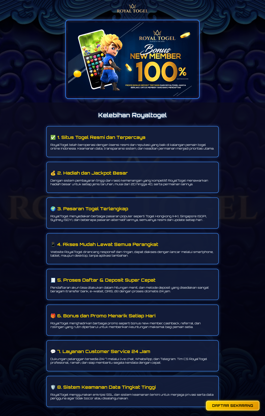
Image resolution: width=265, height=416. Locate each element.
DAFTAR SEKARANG (232, 406)
